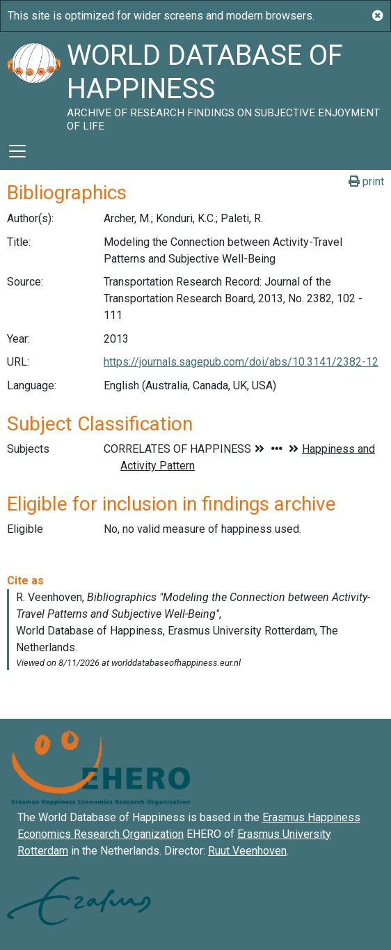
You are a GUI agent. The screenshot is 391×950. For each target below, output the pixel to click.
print (366, 181)
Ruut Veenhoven (247, 850)
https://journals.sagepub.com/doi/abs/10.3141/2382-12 (241, 361)
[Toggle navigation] (17, 151)
